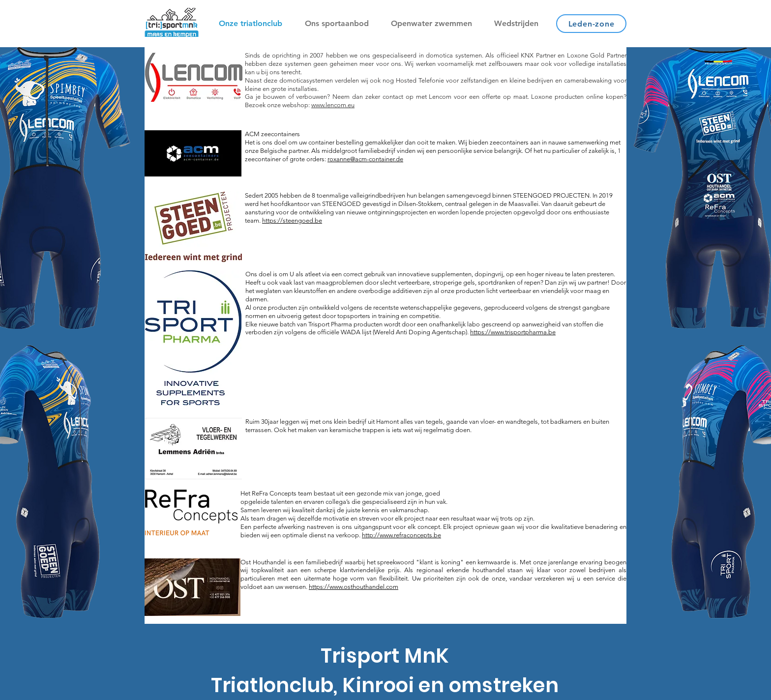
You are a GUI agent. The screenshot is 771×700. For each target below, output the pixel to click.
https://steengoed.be (292, 220)
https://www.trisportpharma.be (513, 332)
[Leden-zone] (591, 23)
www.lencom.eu (333, 105)
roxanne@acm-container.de (365, 159)
